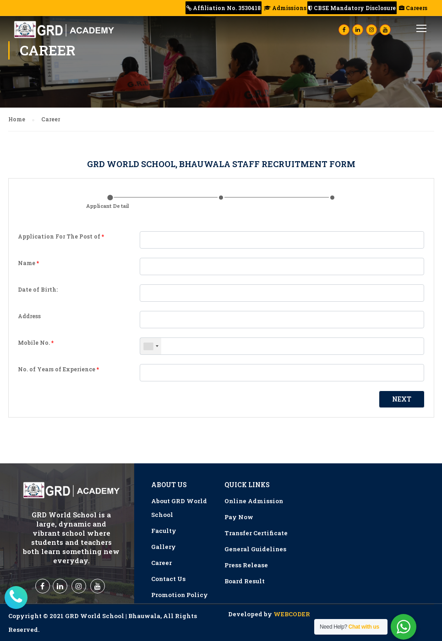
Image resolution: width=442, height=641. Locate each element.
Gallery (163, 547)
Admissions (284, 7)
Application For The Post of (61, 236)
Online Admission (253, 501)
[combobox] (150, 346)
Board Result (244, 581)
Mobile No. (36, 342)
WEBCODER (291, 614)
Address (29, 316)
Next (401, 399)
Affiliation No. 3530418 (223, 7)
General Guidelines (255, 549)
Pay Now (238, 517)
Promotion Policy (179, 595)
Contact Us (168, 579)
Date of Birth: (38, 289)
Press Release (246, 565)
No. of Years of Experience (58, 369)
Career (161, 563)
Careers (412, 7)
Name (28, 262)
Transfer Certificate (256, 533)
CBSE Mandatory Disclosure (352, 7)
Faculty (163, 531)
